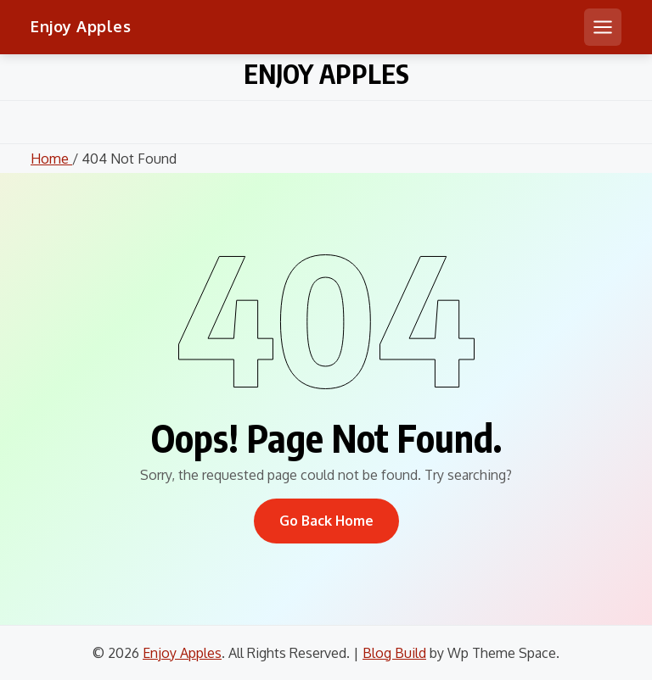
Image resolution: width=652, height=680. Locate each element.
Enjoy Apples (81, 26)
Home (51, 158)
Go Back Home (326, 520)
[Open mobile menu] (602, 27)
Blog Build (394, 652)
